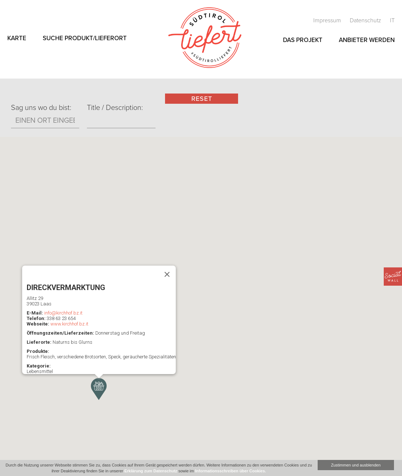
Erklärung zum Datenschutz (150, 471)
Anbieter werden (367, 40)
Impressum (327, 20)
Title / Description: (115, 107)
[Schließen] (167, 274)
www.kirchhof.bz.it (69, 324)
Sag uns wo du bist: (41, 107)
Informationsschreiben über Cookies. (230, 471)
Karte (16, 38)
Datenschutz (366, 20)
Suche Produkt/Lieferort (85, 38)
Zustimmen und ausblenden (356, 465)
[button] (99, 389)
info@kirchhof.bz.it (63, 313)
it (392, 20)
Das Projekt (302, 40)
